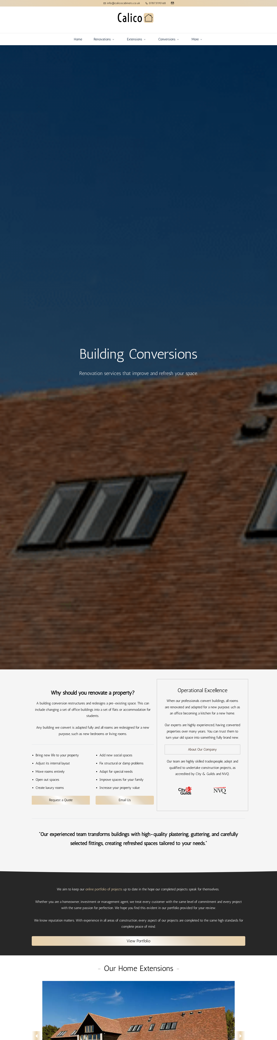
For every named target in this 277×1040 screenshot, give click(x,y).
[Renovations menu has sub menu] (63, 39)
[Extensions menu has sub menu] (95, 39)
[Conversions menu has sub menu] (128, 39)
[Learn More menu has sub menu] (234, 39)
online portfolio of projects (103, 889)
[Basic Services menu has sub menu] (163, 39)
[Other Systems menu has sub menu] (200, 39)
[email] (172, 3)
